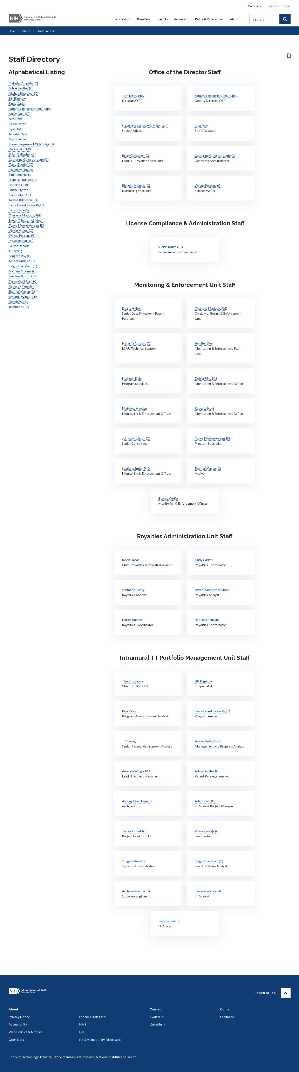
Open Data (16, 1039)
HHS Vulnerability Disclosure (100, 1039)
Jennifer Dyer (18, 134)
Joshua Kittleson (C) (23, 200)
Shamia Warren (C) (22, 291)
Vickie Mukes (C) (21, 230)
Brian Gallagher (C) (22, 154)
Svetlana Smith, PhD (23, 276)
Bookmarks (255, 6)
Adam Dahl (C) (19, 113)
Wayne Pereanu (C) (22, 235)
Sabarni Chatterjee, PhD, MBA (30, 109)
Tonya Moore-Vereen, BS (26, 225)
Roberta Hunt (18, 185)
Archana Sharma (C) (22, 271)
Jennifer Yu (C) (19, 307)
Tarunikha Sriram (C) (23, 281)
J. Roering (15, 251)
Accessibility (18, 1024)
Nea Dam (15, 119)
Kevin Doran (17, 124)
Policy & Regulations (209, 19)
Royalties (143, 19)
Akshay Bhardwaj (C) (23, 93)
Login (287, 6)
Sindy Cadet (17, 103)
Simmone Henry (20, 174)
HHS (82, 1024)
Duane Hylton (18, 190)
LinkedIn (157, 1024)
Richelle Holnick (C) (23, 180)
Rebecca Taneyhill (21, 286)
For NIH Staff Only (92, 1017)
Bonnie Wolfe (18, 301)
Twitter (157, 1017)
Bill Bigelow (17, 98)
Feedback (227, 1017)
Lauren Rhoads (19, 246)
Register (273, 6)
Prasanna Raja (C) (21, 240)
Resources (181, 19)
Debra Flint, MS (20, 149)
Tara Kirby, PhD (20, 195)
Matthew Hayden (21, 169)
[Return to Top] (286, 993)
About (234, 19)
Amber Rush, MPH (22, 261)
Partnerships (121, 19)
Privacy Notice (19, 1017)
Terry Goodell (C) (21, 164)
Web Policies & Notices (25, 1032)
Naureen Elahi (18, 139)
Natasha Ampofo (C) (23, 83)
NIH (82, 1032)
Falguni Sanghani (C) (23, 266)
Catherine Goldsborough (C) (29, 159)
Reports (162, 19)
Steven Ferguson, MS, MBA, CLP (31, 144)
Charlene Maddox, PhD (25, 215)
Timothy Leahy (19, 210)
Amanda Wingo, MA (23, 296)
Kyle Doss (16, 129)
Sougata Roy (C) (20, 256)
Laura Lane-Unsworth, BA (27, 205)
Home (12, 31)
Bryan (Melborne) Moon (26, 220)
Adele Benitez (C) (21, 88)
